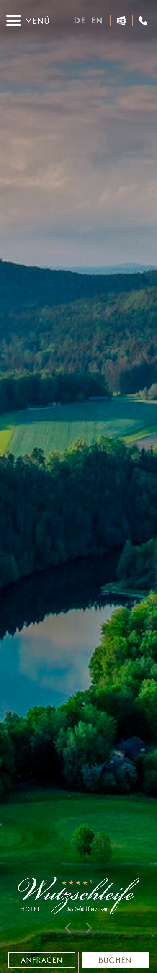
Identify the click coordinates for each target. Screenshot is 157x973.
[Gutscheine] (121, 21)
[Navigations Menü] (27, 20)
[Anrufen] (143, 21)
